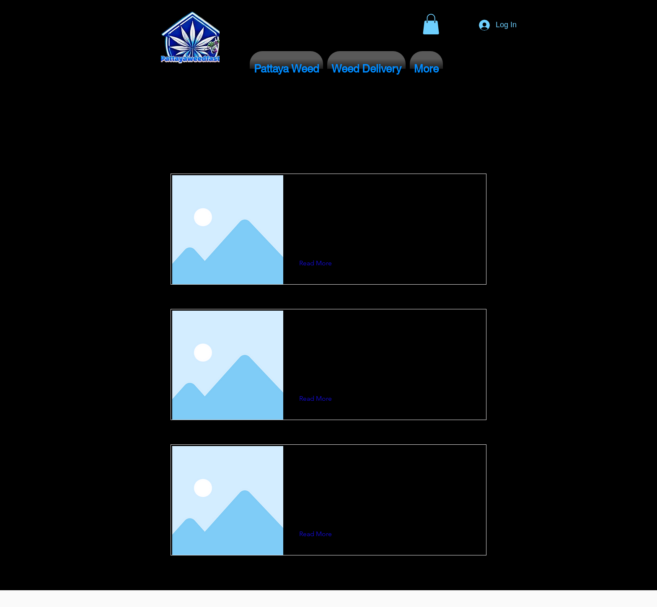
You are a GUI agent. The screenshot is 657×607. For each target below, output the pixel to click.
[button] (431, 24)
